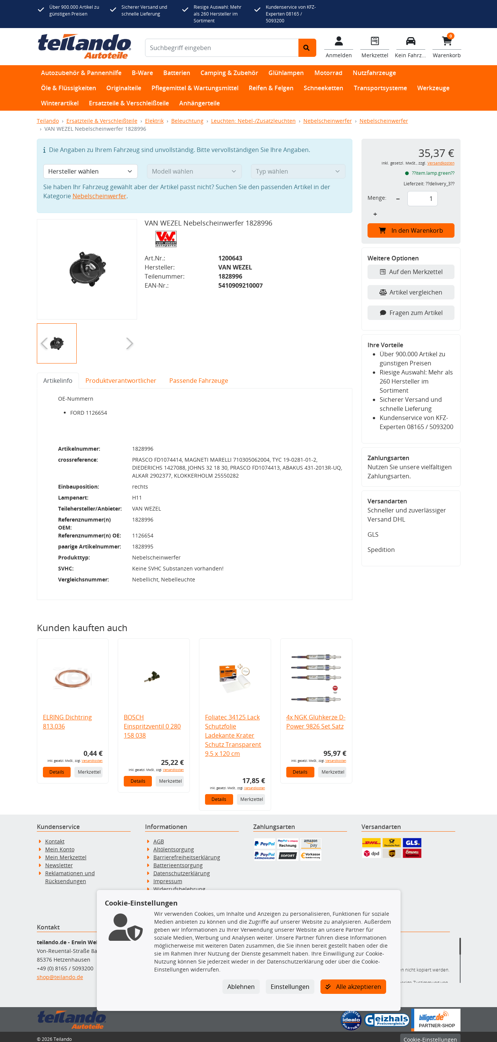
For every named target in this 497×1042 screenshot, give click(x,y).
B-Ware (142, 73)
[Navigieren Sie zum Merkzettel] (375, 46)
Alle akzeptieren (353, 986)
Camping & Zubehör (229, 73)
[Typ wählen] (298, 171)
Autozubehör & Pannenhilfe (81, 73)
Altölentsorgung (173, 844)
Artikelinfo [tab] (58, 380)
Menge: (377, 197)
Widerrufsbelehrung (179, 884)
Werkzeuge (433, 88)
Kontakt (55, 836)
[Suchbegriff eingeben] (222, 48)
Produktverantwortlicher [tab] (120, 380)
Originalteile (123, 88)
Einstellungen (290, 986)
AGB (158, 836)
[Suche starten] (307, 48)
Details (56, 767)
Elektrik (154, 120)
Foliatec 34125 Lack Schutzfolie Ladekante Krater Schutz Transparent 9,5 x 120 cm (233, 730)
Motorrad (328, 73)
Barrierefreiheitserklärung (186, 852)
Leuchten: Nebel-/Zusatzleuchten (253, 120)
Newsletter (59, 860)
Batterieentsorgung (178, 860)
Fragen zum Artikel (411, 313)
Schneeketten (323, 88)
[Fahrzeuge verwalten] (411, 46)
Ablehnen (241, 986)
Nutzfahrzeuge (374, 73)
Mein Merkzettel (66, 852)
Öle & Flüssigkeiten (68, 88)
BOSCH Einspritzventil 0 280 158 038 (152, 721)
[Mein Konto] (339, 46)
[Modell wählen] (194, 171)
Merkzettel (89, 767)
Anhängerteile (199, 103)
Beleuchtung (187, 120)
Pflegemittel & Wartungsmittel (194, 88)
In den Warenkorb (411, 230)
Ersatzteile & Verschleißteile (129, 103)
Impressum (167, 876)
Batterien (176, 73)
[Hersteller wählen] (90, 171)
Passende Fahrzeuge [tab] (198, 380)
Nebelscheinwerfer (327, 120)
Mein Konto (59, 844)
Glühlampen (286, 73)
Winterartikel (60, 103)
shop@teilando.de (60, 972)
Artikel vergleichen (410, 292)
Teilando (48, 120)
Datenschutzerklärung (181, 868)
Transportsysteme (380, 88)
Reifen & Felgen (271, 88)
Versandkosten (92, 756)
